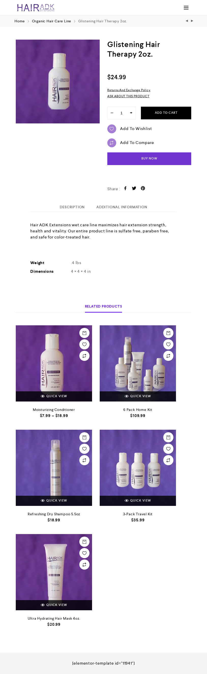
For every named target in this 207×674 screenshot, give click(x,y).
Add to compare (130, 142)
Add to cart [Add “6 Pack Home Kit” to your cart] (168, 333)
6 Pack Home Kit (137, 409)
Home (19, 21)
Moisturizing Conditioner (54, 409)
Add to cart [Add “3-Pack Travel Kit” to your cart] (168, 437)
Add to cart (166, 113)
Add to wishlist (129, 128)
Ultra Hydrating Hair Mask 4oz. (54, 618)
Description (72, 207)
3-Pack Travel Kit (138, 514)
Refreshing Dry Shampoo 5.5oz (54, 514)
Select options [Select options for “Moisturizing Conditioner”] (84, 333)
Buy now (149, 159)
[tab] (72, 207)
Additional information (121, 207)
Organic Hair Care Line (51, 21)
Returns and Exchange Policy (129, 90)
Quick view (54, 396)
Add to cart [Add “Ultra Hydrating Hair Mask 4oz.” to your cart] (84, 542)
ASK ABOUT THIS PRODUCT (128, 96)
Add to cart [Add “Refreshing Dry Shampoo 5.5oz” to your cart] (84, 437)
